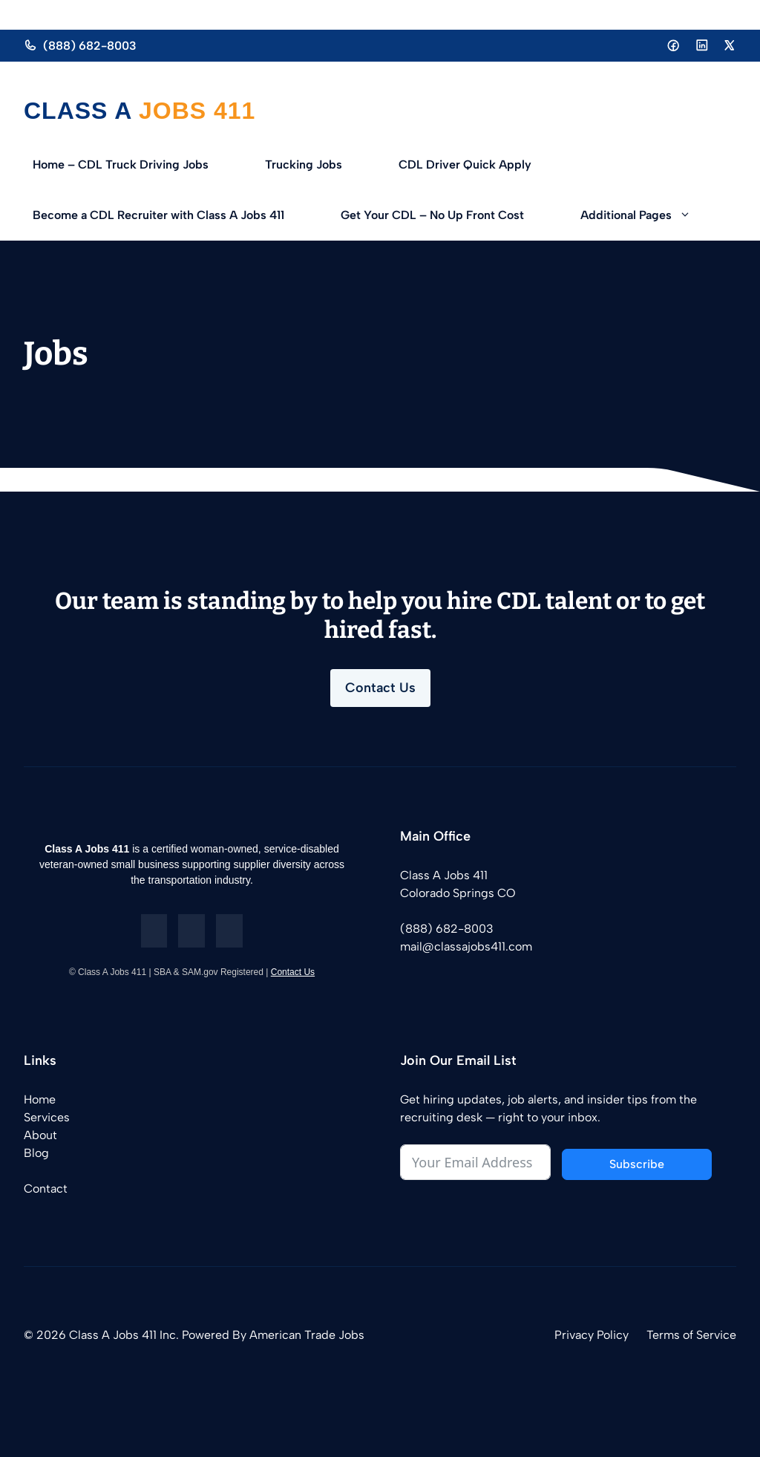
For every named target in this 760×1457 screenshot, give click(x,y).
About (40, 1135)
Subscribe (636, 1164)
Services (47, 1117)
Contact (46, 1188)
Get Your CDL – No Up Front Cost (432, 215)
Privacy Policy (591, 1335)
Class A (77, 110)
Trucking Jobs (303, 164)
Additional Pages (649, 215)
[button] (695, 215)
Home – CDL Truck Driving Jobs (121, 164)
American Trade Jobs (306, 1335)
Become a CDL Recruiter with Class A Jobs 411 (158, 215)
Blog (36, 1153)
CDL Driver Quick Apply (465, 164)
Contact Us (380, 687)
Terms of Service (691, 1335)
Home (40, 1099)
